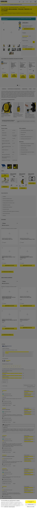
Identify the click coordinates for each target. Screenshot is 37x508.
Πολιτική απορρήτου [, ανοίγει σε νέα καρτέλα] (12, 506)
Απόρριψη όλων (30, 504)
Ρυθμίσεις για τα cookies (30, 506)
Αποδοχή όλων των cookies (30, 501)
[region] (18, 503)
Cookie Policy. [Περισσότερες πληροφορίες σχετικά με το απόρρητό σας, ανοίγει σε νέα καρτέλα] (6, 506)
